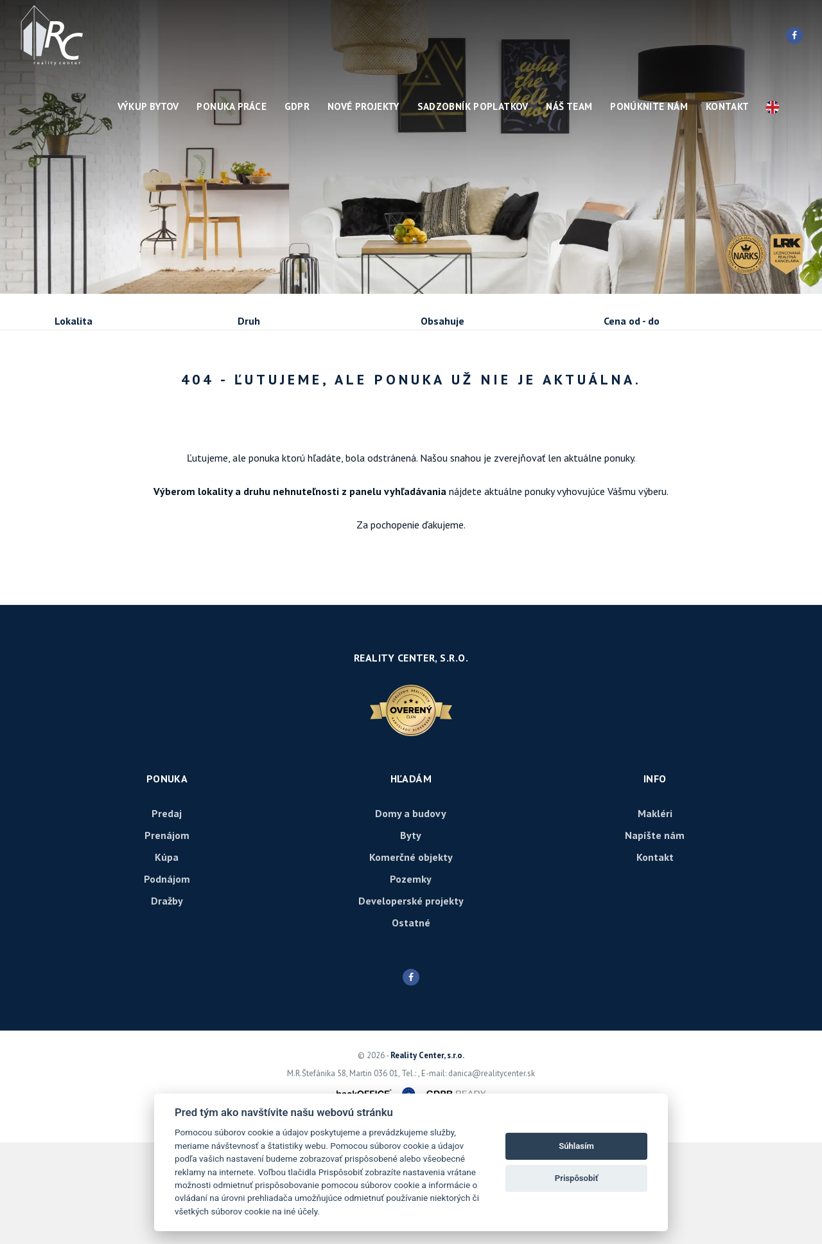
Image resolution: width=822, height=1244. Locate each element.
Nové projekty (363, 106)
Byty (410, 936)
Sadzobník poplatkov (473, 106)
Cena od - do (632, 320)
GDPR (297, 106)
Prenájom (172, 390)
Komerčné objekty (411, 958)
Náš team (569, 106)
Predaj (94, 390)
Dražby (167, 1002)
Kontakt (727, 106)
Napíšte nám (655, 936)
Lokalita (73, 320)
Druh (249, 320)
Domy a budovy (410, 914)
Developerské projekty (411, 1002)
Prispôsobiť (577, 1178)
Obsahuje (442, 320)
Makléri (655, 914)
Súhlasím (576, 1146)
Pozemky (411, 980)
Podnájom (320, 390)
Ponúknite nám (649, 106)
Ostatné (411, 1024)
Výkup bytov (148, 106)
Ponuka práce (232, 106)
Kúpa (246, 390)
